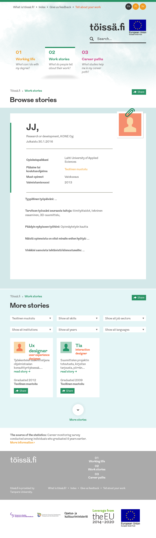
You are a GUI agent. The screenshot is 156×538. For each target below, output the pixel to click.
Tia (78, 346)
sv (142, 6)
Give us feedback (60, 7)
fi (136, 6)
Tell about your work (88, 7)
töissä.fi (107, 28)
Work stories (33, 91)
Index (42, 7)
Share (140, 91)
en (128, 6)
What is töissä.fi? (24, 7)
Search (93, 39)
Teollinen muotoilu (76, 169)
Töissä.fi (15, 91)
